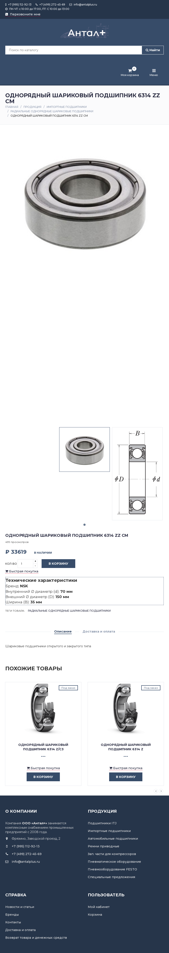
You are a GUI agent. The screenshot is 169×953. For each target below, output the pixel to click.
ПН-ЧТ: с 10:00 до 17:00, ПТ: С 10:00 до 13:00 (37, 9)
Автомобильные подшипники (113, 839)
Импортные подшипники (67, 107)
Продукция (32, 107)
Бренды (12, 915)
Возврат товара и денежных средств (36, 938)
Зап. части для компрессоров (112, 854)
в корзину (40, 777)
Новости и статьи (19, 907)
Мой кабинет (99, 907)
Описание (63, 631)
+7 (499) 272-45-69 (50, 4)
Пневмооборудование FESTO (112, 869)
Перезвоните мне (22, 14)
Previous (156, 791)
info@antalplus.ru (83, 4)
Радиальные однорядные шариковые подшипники (52, 111)
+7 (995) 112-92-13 (18, 4)
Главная (11, 107)
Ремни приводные (103, 846)
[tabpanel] (84, 449)
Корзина (95, 915)
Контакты (13, 922)
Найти (153, 50)
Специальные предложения (111, 877)
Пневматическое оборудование (114, 862)
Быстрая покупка (21, 571)
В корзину (55, 564)
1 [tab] (84, 525)
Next (161, 791)
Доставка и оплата (99, 631)
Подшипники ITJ (102, 823)
